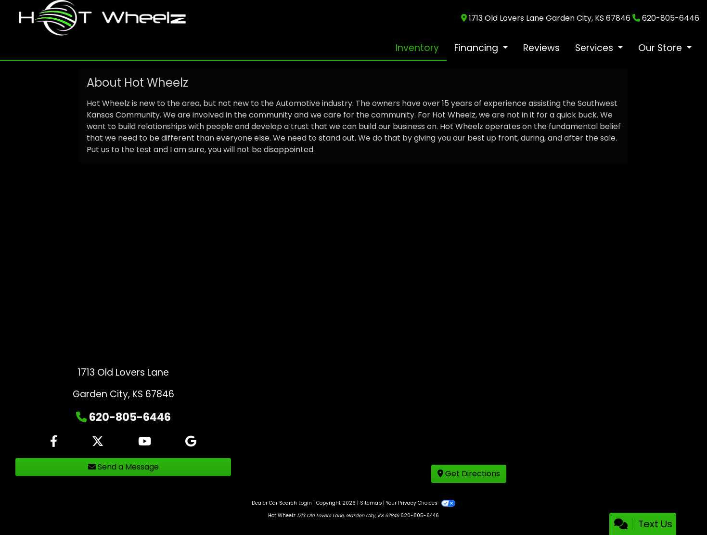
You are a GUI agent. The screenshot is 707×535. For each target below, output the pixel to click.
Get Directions (468, 473)
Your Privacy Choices (420, 503)
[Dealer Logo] (102, 17)
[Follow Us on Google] (190, 441)
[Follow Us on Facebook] (53, 441)
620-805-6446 (670, 18)
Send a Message (123, 466)
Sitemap (371, 503)
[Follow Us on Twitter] (97, 441)
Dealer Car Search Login (282, 503)
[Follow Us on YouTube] (144, 441)
